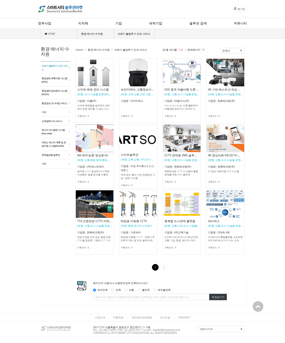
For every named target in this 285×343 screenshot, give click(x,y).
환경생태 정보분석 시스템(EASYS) (54, 92)
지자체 (83, 23)
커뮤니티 (240, 23)
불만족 (146, 290)
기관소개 (100, 317)
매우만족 (102, 290)
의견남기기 (218, 297)
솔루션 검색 (198, 23)
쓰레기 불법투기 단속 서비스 (134, 33)
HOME (50, 33)
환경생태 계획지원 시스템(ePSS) (54, 80)
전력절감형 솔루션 (51, 155)
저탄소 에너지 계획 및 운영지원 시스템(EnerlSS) (54, 144)
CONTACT (184, 317)
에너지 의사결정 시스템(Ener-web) (53, 131)
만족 (118, 290)
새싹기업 (155, 23)
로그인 (239, 9)
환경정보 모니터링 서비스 (54, 103)
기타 (44, 112)
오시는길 (165, 317)
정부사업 (44, 23)
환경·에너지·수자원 (92, 33)
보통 (131, 290)
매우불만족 (164, 290)
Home (79, 49)
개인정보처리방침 (141, 317)
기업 (118, 23)
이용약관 (118, 317)
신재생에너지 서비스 (52, 121)
